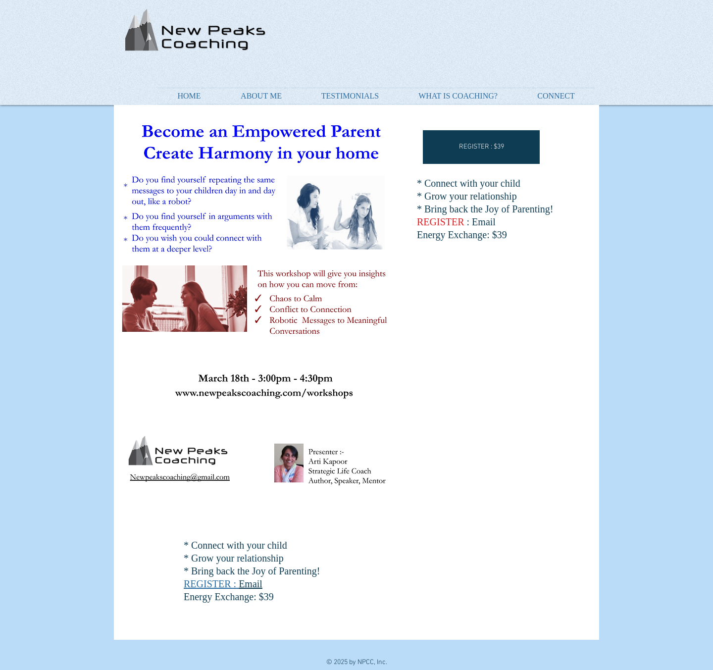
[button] (481, 147)
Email (250, 583)
